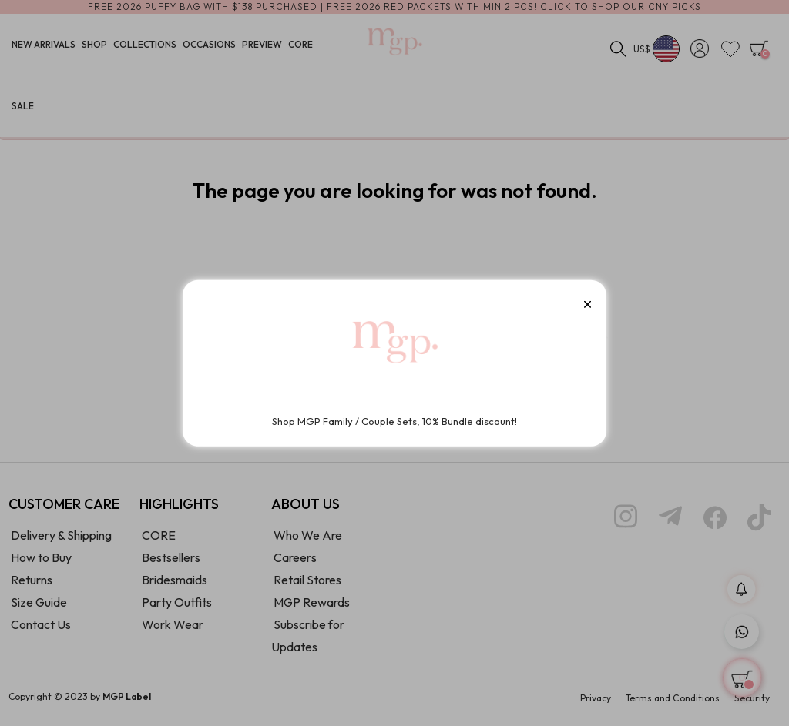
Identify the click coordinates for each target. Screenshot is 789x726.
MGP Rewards (312, 607)
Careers (295, 562)
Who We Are (308, 540)
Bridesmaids (174, 585)
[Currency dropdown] (657, 50)
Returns (31, 585)
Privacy (595, 703)
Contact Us (41, 629)
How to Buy (41, 562)
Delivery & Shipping (61, 540)
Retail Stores (307, 585)
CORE (159, 540)
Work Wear (172, 629)
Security (752, 703)
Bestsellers (171, 562)
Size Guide (39, 607)
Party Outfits (177, 607)
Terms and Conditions (673, 703)
